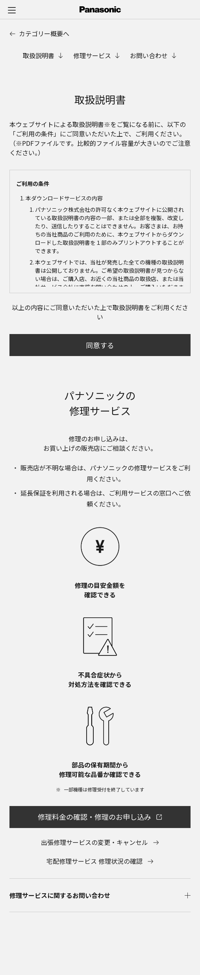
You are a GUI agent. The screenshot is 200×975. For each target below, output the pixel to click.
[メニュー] (11, 9)
